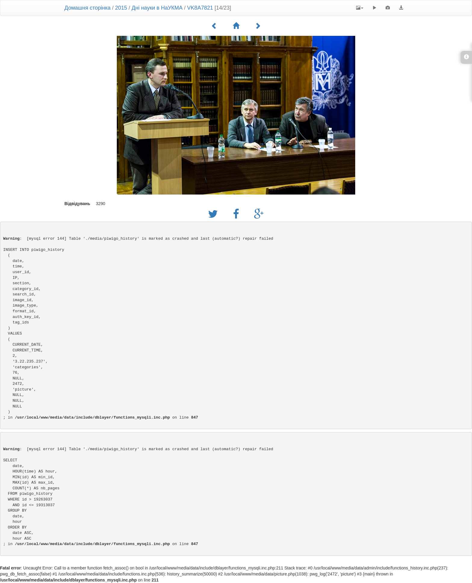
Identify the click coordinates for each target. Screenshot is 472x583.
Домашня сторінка (87, 8)
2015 (121, 8)
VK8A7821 (200, 8)
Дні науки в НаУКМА (157, 8)
